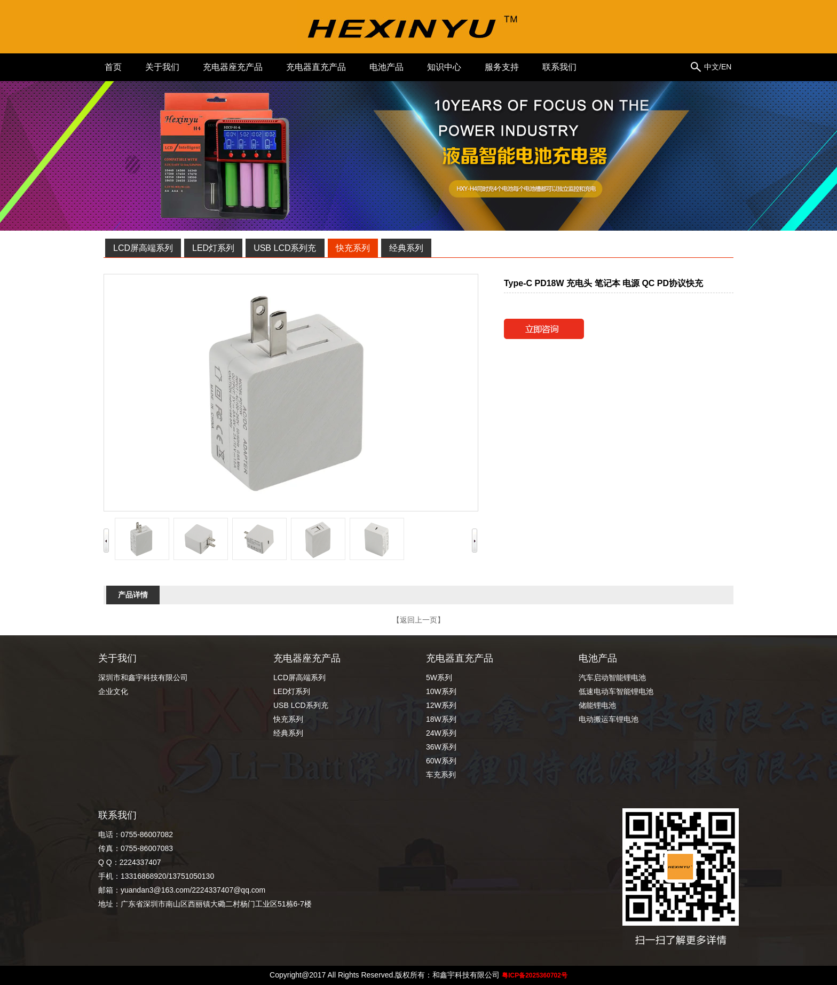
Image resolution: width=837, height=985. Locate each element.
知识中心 (444, 67)
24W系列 (441, 733)
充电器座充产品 (233, 67)
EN (726, 66)
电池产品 (386, 67)
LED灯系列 (213, 248)
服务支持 (502, 67)
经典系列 (406, 248)
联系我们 (559, 67)
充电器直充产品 (316, 67)
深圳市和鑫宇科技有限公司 (143, 677)
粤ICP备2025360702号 (534, 975)
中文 (711, 66)
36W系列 (441, 747)
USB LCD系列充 (285, 248)
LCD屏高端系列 (143, 248)
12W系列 (441, 705)
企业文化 (113, 691)
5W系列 (439, 677)
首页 (113, 67)
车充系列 (441, 774)
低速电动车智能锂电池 (616, 691)
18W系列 (441, 719)
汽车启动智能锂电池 (616, 677)
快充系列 (353, 248)
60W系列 (441, 761)
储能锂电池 (597, 705)
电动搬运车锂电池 (608, 719)
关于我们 (162, 67)
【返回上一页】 (418, 620)
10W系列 (441, 691)
